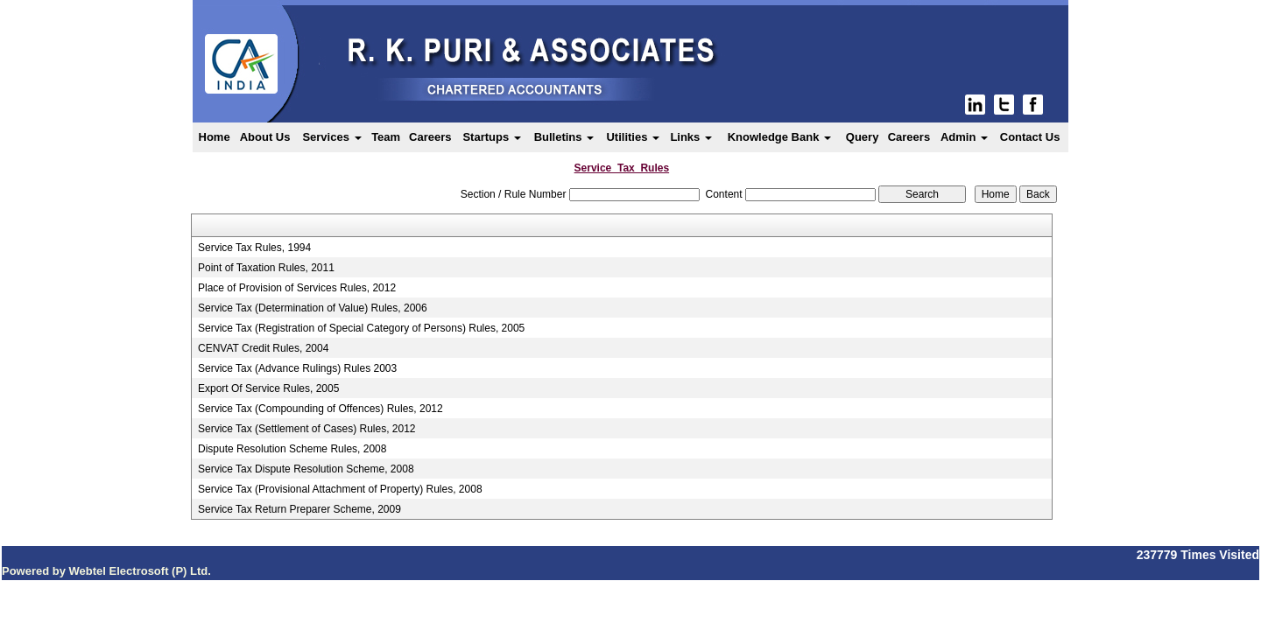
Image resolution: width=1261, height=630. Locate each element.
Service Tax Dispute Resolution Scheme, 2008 (306, 469)
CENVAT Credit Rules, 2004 (263, 348)
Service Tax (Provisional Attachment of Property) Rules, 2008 (340, 489)
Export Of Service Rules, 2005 (268, 388)
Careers (430, 137)
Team (385, 137)
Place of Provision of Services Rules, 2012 (297, 288)
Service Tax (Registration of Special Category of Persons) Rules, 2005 (361, 328)
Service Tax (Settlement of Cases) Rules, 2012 (307, 429)
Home (214, 137)
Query (862, 137)
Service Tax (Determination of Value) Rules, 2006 (312, 308)
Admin (964, 137)
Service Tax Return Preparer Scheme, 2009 (299, 509)
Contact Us (1030, 137)
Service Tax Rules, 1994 (254, 248)
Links (691, 137)
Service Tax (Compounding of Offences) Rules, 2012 (320, 408)
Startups (491, 137)
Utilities (632, 137)
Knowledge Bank (779, 137)
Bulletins (564, 137)
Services (331, 137)
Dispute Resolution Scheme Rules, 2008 (292, 449)
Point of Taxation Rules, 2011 (266, 268)
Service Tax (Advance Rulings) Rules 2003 (297, 368)
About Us (265, 137)
